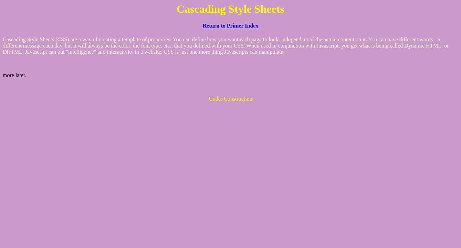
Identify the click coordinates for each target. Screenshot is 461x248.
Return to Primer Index (231, 26)
